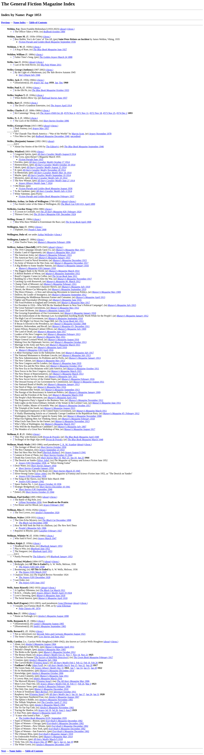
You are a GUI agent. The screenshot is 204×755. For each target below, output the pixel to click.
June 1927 (50, 49)
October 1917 (75, 405)
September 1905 (49, 626)
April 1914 (61, 105)
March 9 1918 (48, 739)
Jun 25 (81, 457)
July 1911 (71, 321)
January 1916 (73, 265)
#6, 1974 (29, 608)
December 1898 (56, 520)
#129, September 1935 (43, 718)
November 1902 (57, 707)
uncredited (75, 136)
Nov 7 (69, 655)
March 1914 (64, 271)
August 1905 (48, 623)
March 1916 (47, 678)
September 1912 (69, 294)
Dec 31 (49, 668)
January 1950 (43, 465)
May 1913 (50, 360)
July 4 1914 (54, 191)
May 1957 (40, 128)
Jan (56, 82)
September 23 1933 (51, 450)
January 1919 (56, 734)
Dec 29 (38, 742)
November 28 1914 (44, 170)
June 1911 (64, 276)
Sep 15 (74, 665)
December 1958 (32, 463)
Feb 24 (81, 684)
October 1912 (66, 366)
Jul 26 (55, 710)
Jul (38, 82)
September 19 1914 (49, 175)
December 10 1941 (55, 486)
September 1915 (63, 273)
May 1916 (51, 387)
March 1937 (33, 572)
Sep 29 (89, 665)
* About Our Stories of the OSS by (29, 146)
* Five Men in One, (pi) (24, 136)
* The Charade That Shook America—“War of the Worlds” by (42, 133)
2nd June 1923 (51, 636)
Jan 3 (59, 694)
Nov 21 (84, 655)
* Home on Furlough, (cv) (25, 616)
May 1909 (106, 292)
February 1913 (63, 334)
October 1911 (83, 368)
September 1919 (69, 289)
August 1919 (54, 310)
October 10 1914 (55, 164)
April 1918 (52, 598)
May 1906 (73, 681)
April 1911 (62, 397)
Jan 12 (63, 742)
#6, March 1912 (63, 281)
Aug (46, 82)
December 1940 (52, 136)
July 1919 (76, 286)
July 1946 (29, 75)
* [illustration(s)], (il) (23, 82)
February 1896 (54, 242)
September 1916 (65, 318)
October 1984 (54, 31)
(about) (63, 29)
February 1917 (93, 657)
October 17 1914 (49, 162)
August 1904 (40, 644)
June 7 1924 (35, 183)
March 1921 (66, 371)
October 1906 (47, 673)
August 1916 (63, 339)
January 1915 (54, 257)
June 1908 (37, 229)
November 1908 (84, 416)
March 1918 (67, 395)
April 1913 (90, 297)
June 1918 (50, 595)
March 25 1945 (66, 471)
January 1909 (84, 392)
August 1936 (45, 188)
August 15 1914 (46, 167)
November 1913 (72, 421)
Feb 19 (87, 662)
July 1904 (43, 660)
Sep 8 (58, 665)
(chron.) (70, 29)
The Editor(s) (52, 146)
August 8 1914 (56, 154)
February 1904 (54, 686)
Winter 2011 (51, 64)
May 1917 (75, 302)
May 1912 (64, 308)
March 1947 (47, 538)
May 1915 (70, 250)
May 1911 (51, 337)
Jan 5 (56, 742)
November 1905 (56, 699)
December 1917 (71, 263)
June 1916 (67, 300)
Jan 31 (96, 694)
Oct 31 (50, 655)
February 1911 (60, 284)
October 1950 (53, 447)
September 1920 (47, 512)
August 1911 (88, 382)
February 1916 (78, 379)
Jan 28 (94, 668)
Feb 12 (79, 662)
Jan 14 (79, 668)
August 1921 (61, 634)
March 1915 (65, 345)
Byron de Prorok (51, 437)
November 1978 (100, 133)
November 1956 (30, 502)
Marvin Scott (78, 133)
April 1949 (82, 437)
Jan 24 (89, 694)
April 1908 (78, 222)
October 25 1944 (58, 455)
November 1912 (86, 400)
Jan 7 (72, 668)
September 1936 (47, 42)
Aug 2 (62, 710)
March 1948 (85, 439)
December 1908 (33, 523)
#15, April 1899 (78, 204)
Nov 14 (76, 655)
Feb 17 (73, 684)
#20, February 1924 (60, 211)
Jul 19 (44, 710)
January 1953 (51, 546)
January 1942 (31, 481)
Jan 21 (87, 668)
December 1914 (57, 670)
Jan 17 (82, 694)
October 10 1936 (49, 484)
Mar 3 (88, 684)
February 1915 (55, 255)
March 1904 (50, 705)
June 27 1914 (56, 180)
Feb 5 (64, 662)
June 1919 (66, 363)
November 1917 (74, 279)
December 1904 (53, 744)
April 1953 (42, 551)
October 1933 (50, 90)
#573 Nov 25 (109, 113)
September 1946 (84, 146)
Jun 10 (73, 457)
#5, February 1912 (121, 413)
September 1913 (62, 389)
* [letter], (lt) (19, 492)
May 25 (65, 457)
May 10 (51, 457)
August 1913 (59, 408)
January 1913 (85, 358)
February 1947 (53, 505)
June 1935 (31, 159)
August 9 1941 (75, 452)
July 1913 (76, 355)
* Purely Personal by (23, 556)
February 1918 (78, 418)
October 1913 (70, 342)
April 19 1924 (54, 593)
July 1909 (72, 329)
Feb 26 (94, 662)
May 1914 (61, 252)
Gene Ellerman (65, 603)
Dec (61, 82)
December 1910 (51, 689)
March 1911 (91, 411)
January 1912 (132, 316)
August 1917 (79, 429)
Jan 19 (70, 742)
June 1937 (54, 98)
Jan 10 (75, 694)
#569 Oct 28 (51, 113)
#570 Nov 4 (69, 113)
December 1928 (34, 577)
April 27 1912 (54, 702)
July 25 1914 (48, 178)
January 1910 (80, 313)
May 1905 (52, 649)
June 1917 (52, 331)
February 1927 (50, 530)
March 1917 (60, 424)
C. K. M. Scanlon (68, 444)
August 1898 (53, 616)
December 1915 (70, 260)
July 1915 (122, 305)
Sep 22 (81, 665)
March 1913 (68, 374)
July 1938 (32, 567)
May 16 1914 (53, 172)
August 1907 (64, 697)
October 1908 (70, 323)
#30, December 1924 (55, 214)
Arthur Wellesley (46, 234)
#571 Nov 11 (82, 113)
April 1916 (52, 347)
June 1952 (40, 548)
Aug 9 (69, 710)
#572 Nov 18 (96, 113)
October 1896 (56, 121)
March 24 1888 (55, 57)
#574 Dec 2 (122, 113)
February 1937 (46, 196)
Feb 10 (54, 684)
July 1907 (72, 426)
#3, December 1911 (71, 326)
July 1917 (80, 352)
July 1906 (32, 528)
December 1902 (64, 721)
